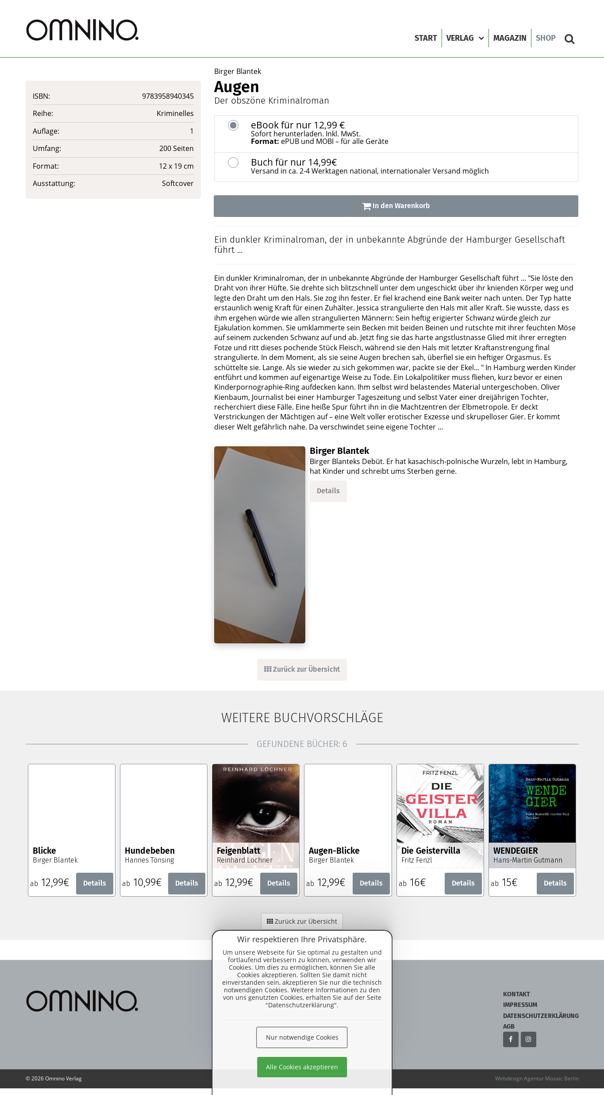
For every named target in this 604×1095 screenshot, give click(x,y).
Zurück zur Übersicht (302, 669)
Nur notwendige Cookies (302, 1037)
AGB (509, 1026)
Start (426, 38)
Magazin (510, 38)
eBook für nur (411, 133)
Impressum (520, 1005)
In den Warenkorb (396, 205)
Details (328, 491)
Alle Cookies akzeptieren (302, 1067)
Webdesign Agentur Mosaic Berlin (537, 1078)
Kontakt (516, 994)
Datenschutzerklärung (541, 1016)
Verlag (465, 38)
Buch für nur (411, 166)
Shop (546, 38)
